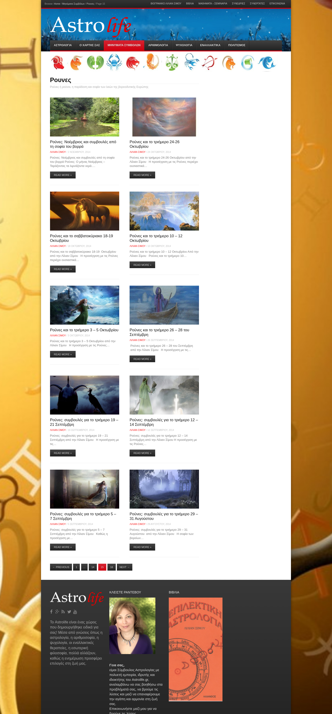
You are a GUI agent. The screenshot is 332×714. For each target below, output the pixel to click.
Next (124, 567)
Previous (61, 567)
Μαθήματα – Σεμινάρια (213, 4)
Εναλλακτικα (210, 45)
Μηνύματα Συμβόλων (73, 4)
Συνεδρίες (238, 4)
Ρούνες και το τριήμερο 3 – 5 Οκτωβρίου (84, 330)
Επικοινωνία (277, 4)
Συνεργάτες (257, 4)
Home (57, 4)
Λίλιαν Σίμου (58, 152)
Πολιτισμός (236, 45)
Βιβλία (190, 4)
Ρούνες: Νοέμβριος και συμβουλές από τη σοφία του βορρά (83, 144)
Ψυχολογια (184, 45)
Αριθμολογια (158, 45)
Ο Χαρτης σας (90, 45)
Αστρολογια (63, 45)
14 (92, 567)
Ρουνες (90, 4)
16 (111, 567)
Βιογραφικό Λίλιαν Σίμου (166, 4)
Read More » (63, 175)
